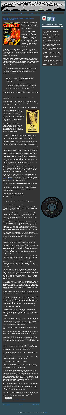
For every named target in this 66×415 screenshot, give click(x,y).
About (37, 13)
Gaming (20, 13)
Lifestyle (31, 13)
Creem (12, 399)
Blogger (45, 412)
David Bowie (16, 399)
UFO (24, 399)
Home (4, 13)
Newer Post (6, 405)
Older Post (35, 405)
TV (14, 13)
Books (25, 13)
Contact (43, 13)
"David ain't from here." (8, 178)
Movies (10, 13)
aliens (9, 399)
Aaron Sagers (50, 13)
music (21, 399)
